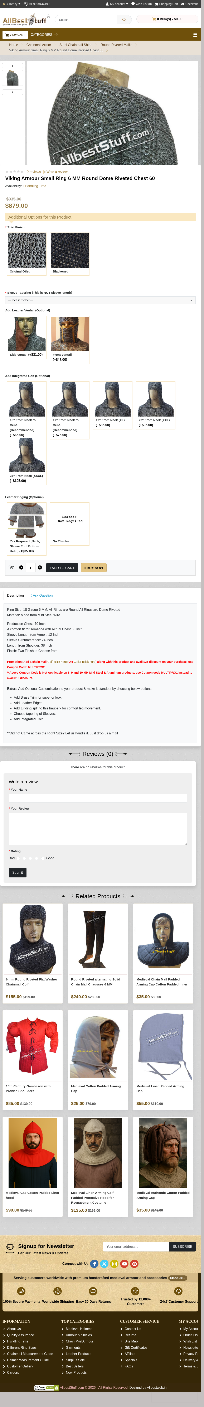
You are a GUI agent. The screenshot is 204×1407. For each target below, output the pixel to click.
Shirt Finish (16, 227)
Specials (131, 1360)
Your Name (19, 789)
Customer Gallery (20, 1366)
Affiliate (130, 1354)
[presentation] (174, 1396)
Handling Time (17, 1341)
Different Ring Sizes (22, 1347)
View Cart (15, 35)
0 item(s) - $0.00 (167, 19)
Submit (17, 872)
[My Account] (116, 4)
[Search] (124, 19)
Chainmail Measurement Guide (30, 1354)
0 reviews (34, 172)
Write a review (55, 172)
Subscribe (182, 1246)
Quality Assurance (20, 1335)
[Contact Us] (36, 4)
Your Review (20, 808)
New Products (76, 1372)
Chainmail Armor (38, 45)
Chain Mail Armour (79, 1341)
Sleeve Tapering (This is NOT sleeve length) (39, 292)
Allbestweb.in (156, 1387)
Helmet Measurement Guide (28, 1360)
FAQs (129, 1366)
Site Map (131, 1341)
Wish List (190, 1341)
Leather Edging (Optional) (24, 497)
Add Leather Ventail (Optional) (27, 310)
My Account (192, 1329)
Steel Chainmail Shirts (75, 45)
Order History (193, 1335)
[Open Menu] (195, 35)
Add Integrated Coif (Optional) (27, 376)
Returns (130, 1335)
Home (13, 45)
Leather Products (78, 1354)
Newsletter (191, 1347)
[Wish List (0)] (141, 4)
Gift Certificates (136, 1347)
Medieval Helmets (79, 1329)
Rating (16, 851)
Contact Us (133, 1329)
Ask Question (42, 595)
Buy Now (93, 568)
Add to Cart (62, 568)
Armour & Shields (79, 1335)
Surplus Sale (75, 1360)
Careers (13, 1372)
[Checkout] (189, 4)
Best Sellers (75, 1366)
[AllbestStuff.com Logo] (26, 19)
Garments (73, 1347)
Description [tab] (15, 595)
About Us (14, 1329)
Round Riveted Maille (116, 45)
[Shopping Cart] (166, 4)
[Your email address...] (136, 1246)
